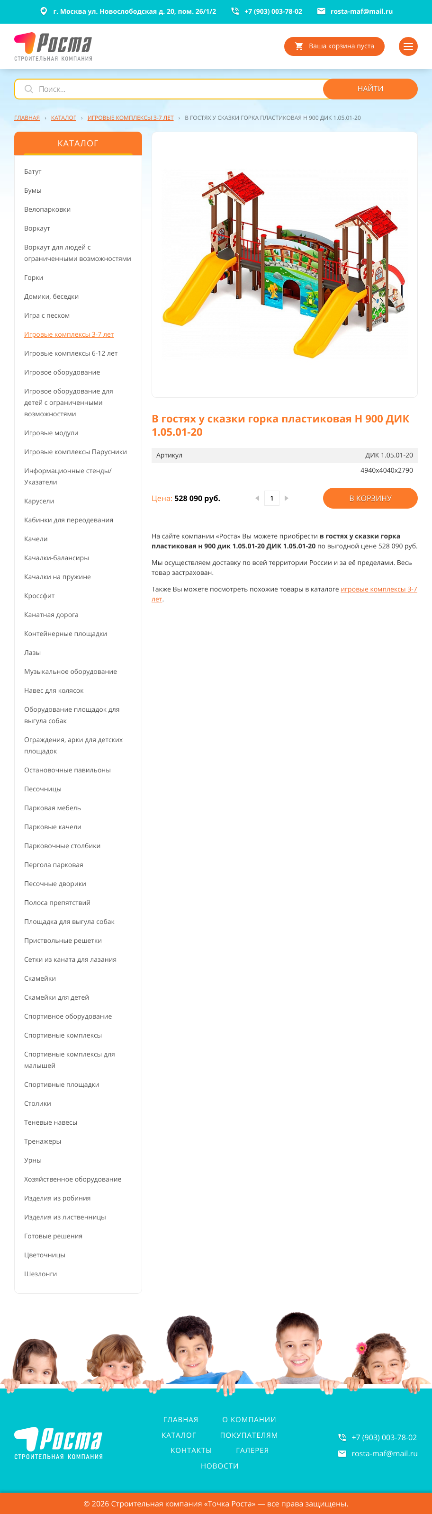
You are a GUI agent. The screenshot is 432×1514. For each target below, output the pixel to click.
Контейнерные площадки (65, 633)
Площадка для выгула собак (69, 921)
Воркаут (37, 228)
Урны (33, 1160)
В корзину (370, 498)
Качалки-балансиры (56, 558)
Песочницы (43, 789)
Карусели (39, 501)
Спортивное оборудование (68, 1016)
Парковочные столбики (62, 846)
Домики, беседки (51, 296)
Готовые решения (53, 1236)
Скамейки (40, 978)
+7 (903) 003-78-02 (384, 1437)
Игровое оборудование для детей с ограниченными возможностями (68, 403)
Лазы (32, 652)
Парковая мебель (52, 808)
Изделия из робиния (57, 1198)
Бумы (33, 190)
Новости (220, 1466)
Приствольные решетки (63, 940)
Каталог (179, 1435)
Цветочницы (44, 1255)
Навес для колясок (54, 690)
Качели (36, 539)
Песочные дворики (55, 883)
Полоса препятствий (57, 902)
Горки (33, 277)
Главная (181, 1419)
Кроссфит (39, 595)
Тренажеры (42, 1141)
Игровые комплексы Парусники (75, 452)
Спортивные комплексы (63, 1035)
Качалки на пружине (57, 577)
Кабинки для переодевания (68, 520)
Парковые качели (52, 827)
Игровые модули (51, 433)
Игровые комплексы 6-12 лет (70, 353)
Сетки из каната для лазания (70, 959)
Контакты (191, 1450)
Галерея (252, 1450)
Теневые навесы (51, 1122)
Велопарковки (47, 209)
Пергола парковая (53, 864)
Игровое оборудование (62, 372)
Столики (37, 1103)
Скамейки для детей (56, 997)
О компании (249, 1419)
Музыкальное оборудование (70, 671)
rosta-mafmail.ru (384, 1453)
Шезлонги (40, 1274)
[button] (285, 265)
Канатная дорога (51, 614)
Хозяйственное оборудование (72, 1179)
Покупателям (249, 1435)
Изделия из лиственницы (65, 1217)
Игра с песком (47, 315)
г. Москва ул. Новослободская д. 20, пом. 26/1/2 (127, 11)
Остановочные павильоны (67, 770)
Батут (33, 171)
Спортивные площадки (61, 1084)
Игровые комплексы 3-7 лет (69, 334)
